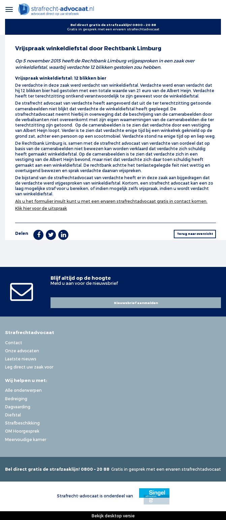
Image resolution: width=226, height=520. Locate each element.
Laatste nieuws (20, 358)
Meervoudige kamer (25, 439)
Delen (21, 233)
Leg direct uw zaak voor (29, 366)
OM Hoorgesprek (22, 431)
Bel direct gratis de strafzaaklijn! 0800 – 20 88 (113, 25)
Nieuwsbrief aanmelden (136, 303)
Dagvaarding (17, 406)
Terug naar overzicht (195, 234)
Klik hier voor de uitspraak (41, 208)
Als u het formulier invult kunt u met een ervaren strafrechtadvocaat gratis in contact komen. (111, 201)
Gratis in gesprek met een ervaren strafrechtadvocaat (113, 29)
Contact (13, 342)
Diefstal (13, 414)
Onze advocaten (22, 350)
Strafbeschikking (22, 422)
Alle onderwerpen (23, 390)
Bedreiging (16, 398)
